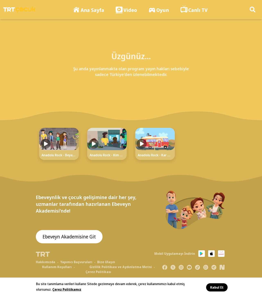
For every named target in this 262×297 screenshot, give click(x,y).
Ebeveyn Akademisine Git (70, 237)
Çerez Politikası (98, 272)
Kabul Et (217, 287)
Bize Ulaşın (106, 262)
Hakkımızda (45, 262)
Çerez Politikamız (66, 289)
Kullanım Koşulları (57, 267)
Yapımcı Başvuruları (76, 262)
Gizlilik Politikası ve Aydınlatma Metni (120, 267)
